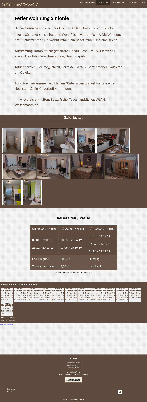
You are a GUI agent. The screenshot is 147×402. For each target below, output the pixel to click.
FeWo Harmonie (118, 2)
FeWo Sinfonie (103, 2)
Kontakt (142, 2)
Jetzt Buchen (73, 379)
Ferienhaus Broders (87, 2)
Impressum (11, 389)
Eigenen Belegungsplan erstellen (6, 324)
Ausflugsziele (131, 2)
